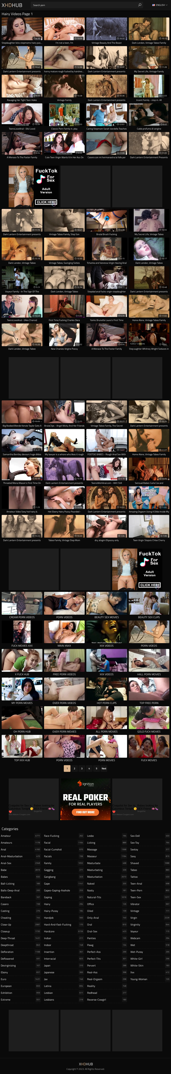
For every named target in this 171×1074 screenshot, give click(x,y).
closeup (21, 931)
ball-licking (21, 883)
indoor (64, 944)
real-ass (107, 972)
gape (64, 883)
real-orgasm (107, 979)
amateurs (21, 842)
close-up (21, 924)
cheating (21, 917)
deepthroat (21, 944)
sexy (150, 856)
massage (107, 849)
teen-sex (150, 897)
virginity (150, 924)
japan (64, 965)
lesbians (64, 999)
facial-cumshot (64, 849)
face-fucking (64, 835)
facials (64, 856)
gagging (64, 869)
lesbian (64, 992)
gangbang (64, 876)
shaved (150, 863)
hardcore (64, 931)
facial (64, 842)
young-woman (150, 979)
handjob (64, 917)
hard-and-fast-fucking (64, 924)
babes (21, 876)
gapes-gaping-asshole (64, 890)
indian (64, 938)
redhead (107, 992)
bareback (21, 897)
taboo (150, 869)
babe (21, 869)
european (21, 985)
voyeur (150, 931)
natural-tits (107, 897)
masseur (107, 856)
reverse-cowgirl (107, 999)
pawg (107, 944)
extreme (21, 999)
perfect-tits (107, 958)
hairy (64, 904)
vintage (150, 910)
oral (107, 924)
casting (21, 910)
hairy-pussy (64, 910)
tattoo (150, 876)
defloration (21, 951)
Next (104, 768)
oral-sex (107, 931)
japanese (64, 972)
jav (64, 979)
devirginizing (21, 965)
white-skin (150, 965)
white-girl (150, 958)
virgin (150, 917)
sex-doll (150, 835)
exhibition (21, 992)
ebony (21, 972)
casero (21, 904)
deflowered (21, 958)
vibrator (150, 904)
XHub (12, 5)
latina (64, 985)
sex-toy (150, 842)
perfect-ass (107, 951)
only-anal (107, 917)
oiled (107, 910)
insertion (64, 951)
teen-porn (150, 890)
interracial (64, 958)
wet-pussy (150, 951)
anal (21, 849)
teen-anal (150, 883)
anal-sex (21, 863)
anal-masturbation (21, 856)
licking (107, 842)
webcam (150, 938)
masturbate (107, 863)
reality (107, 985)
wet (150, 944)
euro (21, 979)
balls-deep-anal (21, 890)
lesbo (107, 835)
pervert (107, 965)
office (107, 904)
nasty (107, 890)
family (64, 863)
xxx (150, 972)
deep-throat (21, 938)
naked (107, 883)
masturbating (107, 869)
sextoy (150, 849)
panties (107, 938)
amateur (21, 835)
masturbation (107, 876)
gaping (64, 897)
